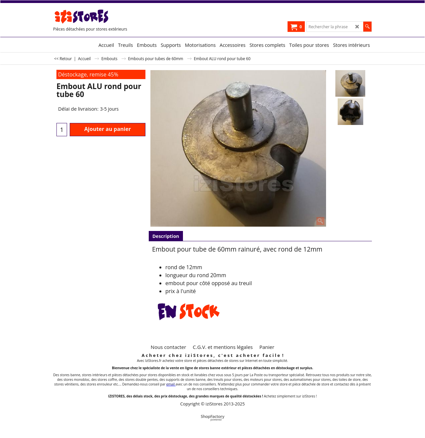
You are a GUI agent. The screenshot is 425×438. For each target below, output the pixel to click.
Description (165, 236)
